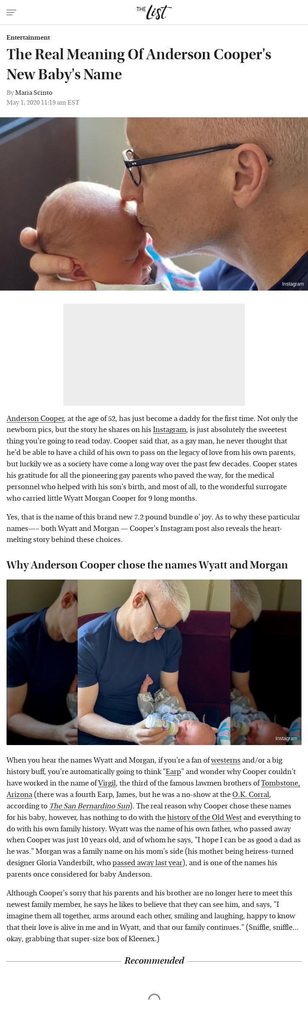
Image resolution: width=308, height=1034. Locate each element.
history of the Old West (204, 817)
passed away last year (147, 863)
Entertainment (28, 37)
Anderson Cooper (35, 418)
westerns (226, 760)
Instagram (293, 284)
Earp (173, 772)
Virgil (107, 783)
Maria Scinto (33, 92)
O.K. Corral (250, 794)
